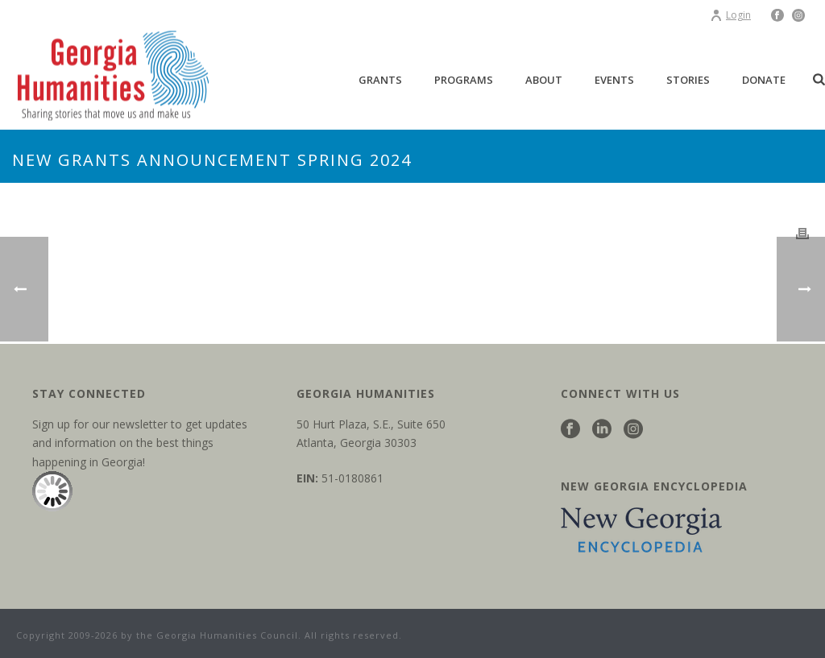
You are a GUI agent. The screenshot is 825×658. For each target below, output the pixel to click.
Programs (463, 79)
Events (614, 79)
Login (730, 15)
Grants (380, 79)
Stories (688, 79)
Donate (764, 79)
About (543, 79)
